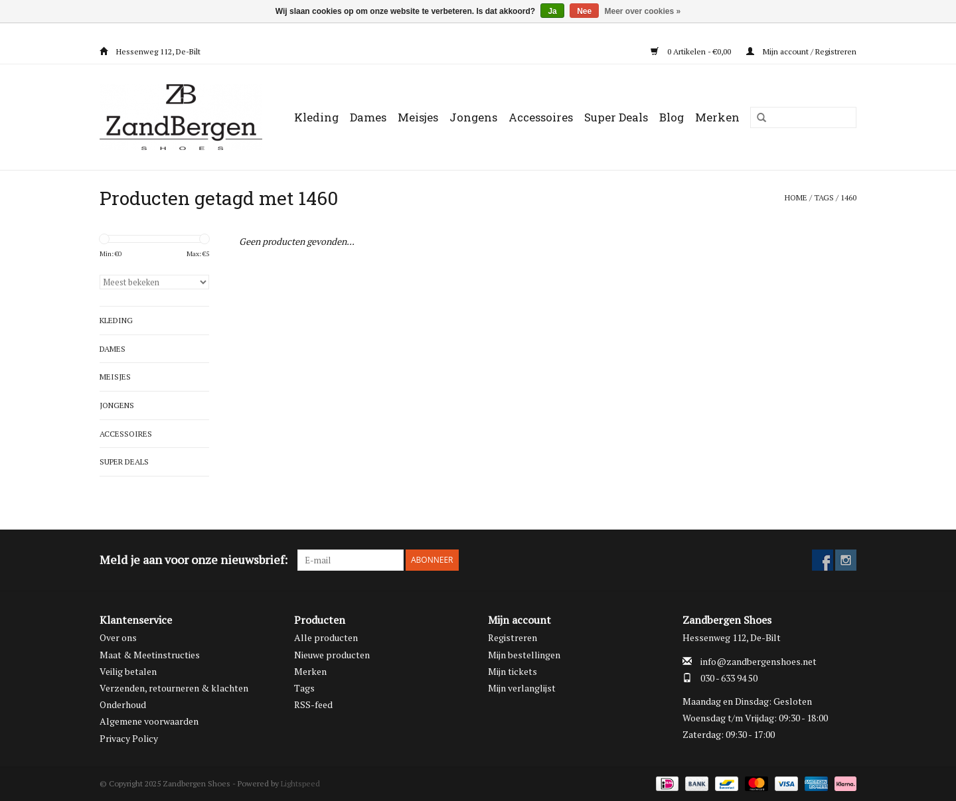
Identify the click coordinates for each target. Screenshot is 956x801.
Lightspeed (300, 783)
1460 (848, 197)
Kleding (316, 117)
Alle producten (326, 637)
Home (796, 197)
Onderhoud (123, 704)
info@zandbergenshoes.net (758, 661)
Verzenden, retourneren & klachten (174, 688)
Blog (671, 117)
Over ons (118, 637)
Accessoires (541, 117)
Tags (824, 197)
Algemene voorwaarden (149, 721)
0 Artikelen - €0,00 (692, 51)
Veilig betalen (128, 671)
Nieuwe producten (332, 654)
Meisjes (418, 117)
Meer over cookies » (643, 11)
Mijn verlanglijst (522, 688)
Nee (584, 11)
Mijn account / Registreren (801, 51)
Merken (717, 117)
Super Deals (616, 117)
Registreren (512, 637)
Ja (552, 11)
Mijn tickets (512, 671)
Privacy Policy (129, 738)
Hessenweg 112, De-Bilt (150, 51)
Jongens (473, 117)
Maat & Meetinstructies (150, 654)
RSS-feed (313, 704)
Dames (368, 117)
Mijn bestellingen (524, 654)
